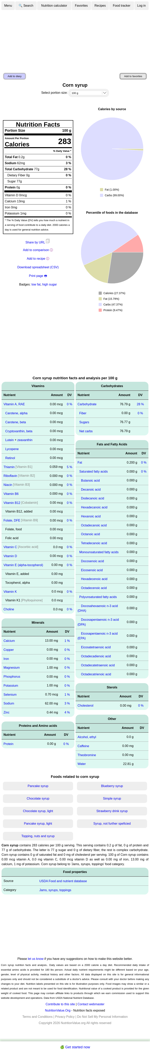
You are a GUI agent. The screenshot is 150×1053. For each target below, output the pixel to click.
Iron (6, 658)
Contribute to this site (60, 1004)
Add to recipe (36, 258)
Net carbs (86, 431)
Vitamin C (10, 547)
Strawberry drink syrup (112, 811)
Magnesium (12, 667)
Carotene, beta (15, 422)
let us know (36, 958)
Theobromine (87, 755)
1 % (67, 640)
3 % (67, 703)
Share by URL (37, 242)
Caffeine (83, 746)
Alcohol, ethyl (87, 737)
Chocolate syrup (38, 798)
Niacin (8, 484)
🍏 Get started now (75, 1047)
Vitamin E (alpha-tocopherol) (23, 565)
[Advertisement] (75, 39)
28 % (140, 404)
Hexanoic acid (91, 516)
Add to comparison (36, 250)
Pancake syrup (38, 786)
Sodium (9, 703)
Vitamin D (10, 556)
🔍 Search (26, 5)
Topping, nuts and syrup (38, 836)
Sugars (84, 422)
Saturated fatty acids (93, 471)
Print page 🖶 (38, 275)
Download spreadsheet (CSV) (38, 267)
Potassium (11, 685)
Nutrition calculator (54, 5)
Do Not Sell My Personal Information (102, 1016)
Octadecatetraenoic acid (98, 665)
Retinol (10, 458)
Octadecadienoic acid (96, 656)
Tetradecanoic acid (94, 543)
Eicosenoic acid (92, 570)
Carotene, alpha (16, 413)
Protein (8, 744)
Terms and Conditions (37, 1016)
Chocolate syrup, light (38, 811)
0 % (69, 404)
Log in (141, 5)
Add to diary (14, 76)
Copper (9, 649)
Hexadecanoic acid (94, 507)
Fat (80, 462)
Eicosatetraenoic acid (96, 647)
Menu (8, 5)
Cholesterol (85, 705)
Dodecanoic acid (92, 498)
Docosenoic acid (92, 561)
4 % (67, 712)
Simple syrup (112, 798)
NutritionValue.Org (57, 1010)
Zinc (6, 712)
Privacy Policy (65, 1016)
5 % (69, 466)
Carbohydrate (87, 404)
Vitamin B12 (12, 502)
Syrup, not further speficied (112, 823)
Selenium (10, 694)
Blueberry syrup (112, 786)
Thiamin (9, 466)
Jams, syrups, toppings (55, 890)
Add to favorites (133, 76)
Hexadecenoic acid (94, 579)
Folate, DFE (12, 520)
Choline (9, 609)
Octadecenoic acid (94, 588)
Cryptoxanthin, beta (18, 431)
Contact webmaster (91, 1004)
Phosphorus (12, 676)
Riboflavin (10, 475)
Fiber (82, 413)
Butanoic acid (90, 480)
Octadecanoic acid (94, 525)
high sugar (49, 284)
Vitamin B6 (11, 493)
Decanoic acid (91, 489)
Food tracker (121, 5)
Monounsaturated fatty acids (99, 552)
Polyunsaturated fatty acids (98, 597)
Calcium (9, 640)
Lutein (9, 440)
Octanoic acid (90, 534)
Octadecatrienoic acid (96, 674)
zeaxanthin (24, 440)
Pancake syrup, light (38, 823)
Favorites (81, 5)
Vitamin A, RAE (14, 404)
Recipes (100, 5)
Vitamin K (10, 591)
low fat (35, 284)
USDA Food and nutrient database (63, 881)
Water (82, 764)
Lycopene (12, 449)
